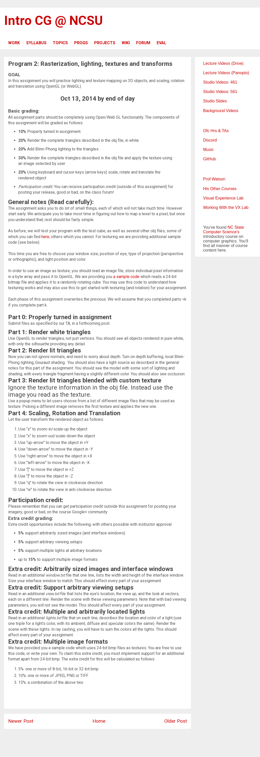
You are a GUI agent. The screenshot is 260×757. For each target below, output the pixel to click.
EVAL (161, 42)
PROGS (81, 42)
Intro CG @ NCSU (53, 20)
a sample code (126, 276)
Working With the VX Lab (225, 207)
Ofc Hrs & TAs (216, 131)
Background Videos (220, 111)
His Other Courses (220, 189)
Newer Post (20, 721)
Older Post (175, 721)
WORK (14, 42)
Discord (210, 140)
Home (98, 721)
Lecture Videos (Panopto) (226, 73)
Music (208, 149)
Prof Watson (214, 179)
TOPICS (60, 42)
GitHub (209, 159)
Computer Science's (221, 232)
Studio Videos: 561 (220, 91)
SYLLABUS (36, 42)
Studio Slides (215, 101)
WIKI (126, 42)
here (45, 236)
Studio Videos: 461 (220, 82)
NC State (236, 227)
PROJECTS (104, 42)
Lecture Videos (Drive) (223, 63)
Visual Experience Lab (223, 198)
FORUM (143, 42)
